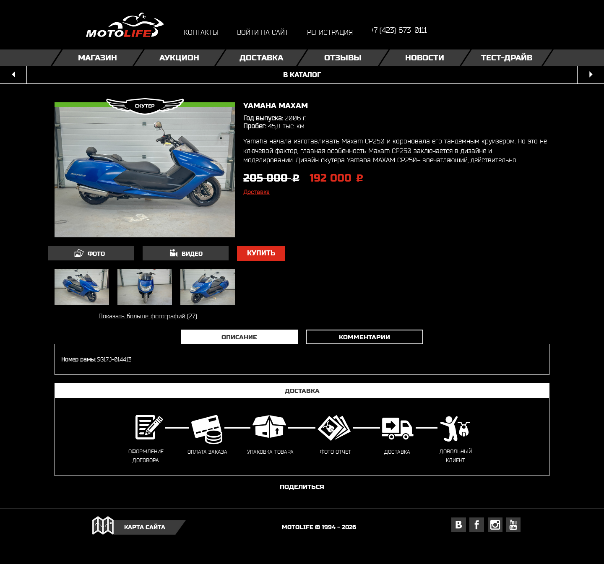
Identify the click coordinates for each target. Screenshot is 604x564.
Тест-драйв (506, 57)
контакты (201, 32)
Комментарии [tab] (364, 336)
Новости (424, 57)
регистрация (330, 32)
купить (261, 253)
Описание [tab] (239, 336)
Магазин (97, 57)
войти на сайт (263, 32)
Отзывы (343, 57)
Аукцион (179, 57)
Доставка (261, 57)
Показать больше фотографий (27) (148, 316)
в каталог (302, 75)
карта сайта (144, 527)
